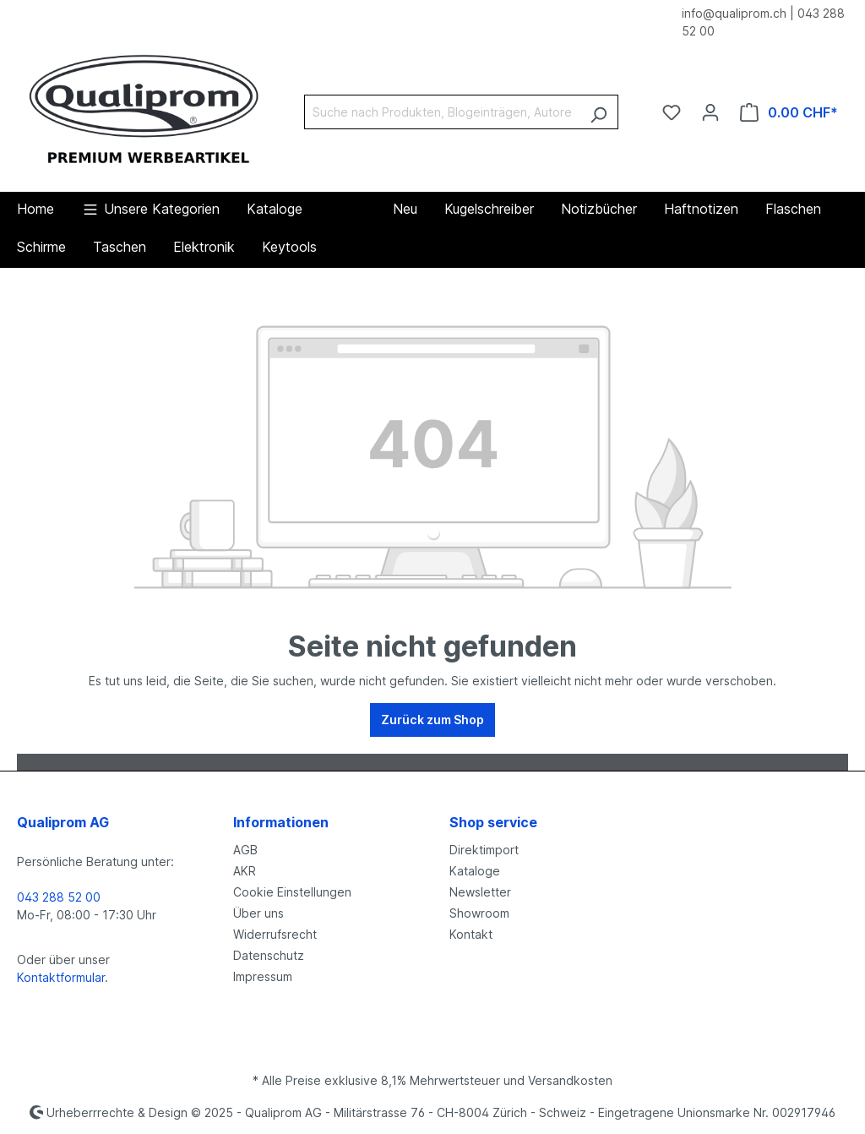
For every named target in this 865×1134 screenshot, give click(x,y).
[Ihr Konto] (710, 112)
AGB (245, 849)
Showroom (479, 913)
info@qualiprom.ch (734, 13)
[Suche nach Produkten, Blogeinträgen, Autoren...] (441, 112)
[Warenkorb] (789, 112)
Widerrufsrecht (275, 934)
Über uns (258, 913)
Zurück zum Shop (432, 719)
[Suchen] (598, 112)
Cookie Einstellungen (292, 892)
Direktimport (484, 849)
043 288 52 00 (59, 897)
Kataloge (474, 871)
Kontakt (470, 934)
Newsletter (480, 892)
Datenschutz (268, 955)
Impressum (262, 976)
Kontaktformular (61, 977)
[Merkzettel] (671, 112)
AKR (244, 871)
